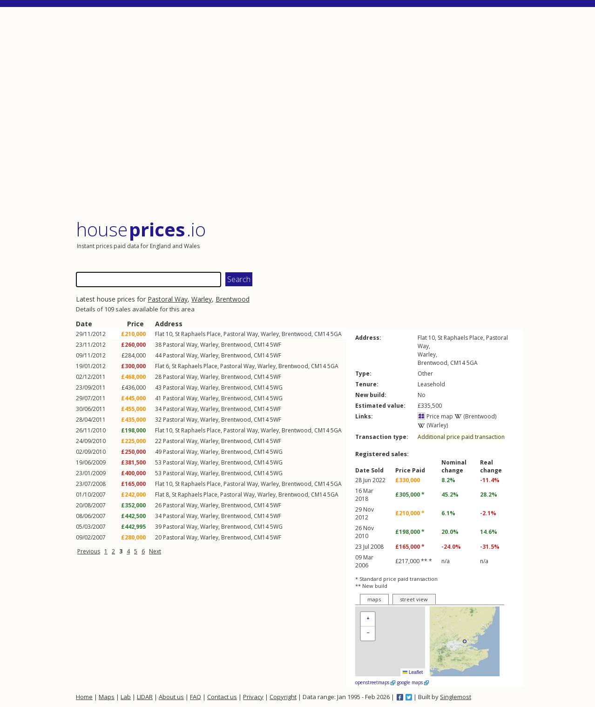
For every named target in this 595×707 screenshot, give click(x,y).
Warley (201, 299)
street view (414, 599)
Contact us (222, 697)
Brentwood (233, 299)
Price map (435, 416)
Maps (107, 697)
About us (171, 697)
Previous (88, 551)
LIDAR (145, 697)
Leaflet (413, 672)
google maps (413, 682)
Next (155, 551)
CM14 (321, 334)
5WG (276, 387)
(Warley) (433, 425)
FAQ (195, 697)
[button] (368, 619)
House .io (141, 229)
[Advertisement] (299, 114)
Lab (126, 697)
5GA (336, 334)
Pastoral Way (168, 299)
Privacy (253, 697)
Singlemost (455, 697)
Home (84, 697)
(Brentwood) (475, 416)
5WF (275, 345)
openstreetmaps (375, 682)
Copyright (283, 697)
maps (374, 599)
